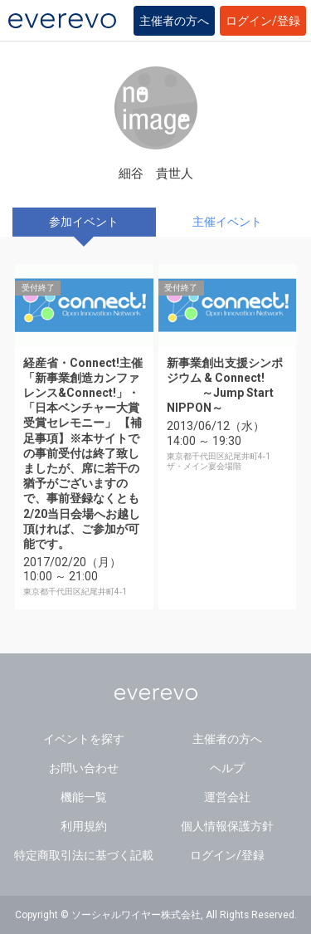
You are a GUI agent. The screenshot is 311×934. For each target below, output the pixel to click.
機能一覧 (84, 797)
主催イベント (227, 221)
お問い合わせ (84, 768)
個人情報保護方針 (227, 826)
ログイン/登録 (263, 20)
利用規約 (84, 826)
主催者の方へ (174, 20)
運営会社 (227, 797)
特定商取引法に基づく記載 (83, 855)
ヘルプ (227, 768)
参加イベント (84, 221)
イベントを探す (83, 739)
